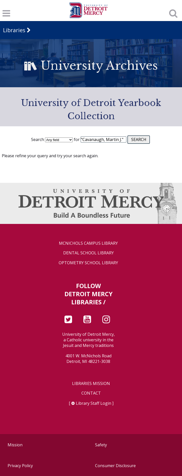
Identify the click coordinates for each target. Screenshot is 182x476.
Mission (15, 445)
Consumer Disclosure (115, 465)
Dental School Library (88, 253)
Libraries (14, 30)
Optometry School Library (88, 262)
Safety (101, 445)
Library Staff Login (93, 403)
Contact (91, 393)
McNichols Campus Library (88, 243)
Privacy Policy (20, 465)
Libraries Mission (91, 383)
